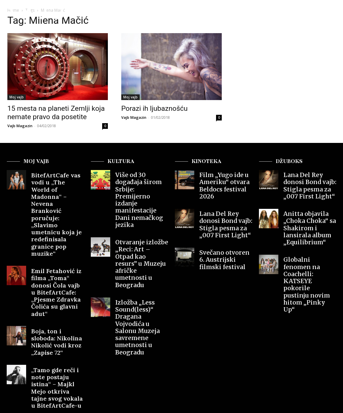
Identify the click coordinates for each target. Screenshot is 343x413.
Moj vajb (16, 97)
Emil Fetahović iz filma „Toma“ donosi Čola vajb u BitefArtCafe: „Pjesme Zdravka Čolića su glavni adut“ (56, 235)
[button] (324, 15)
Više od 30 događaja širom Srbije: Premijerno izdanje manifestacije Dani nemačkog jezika (138, 185)
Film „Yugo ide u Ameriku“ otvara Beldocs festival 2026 (224, 180)
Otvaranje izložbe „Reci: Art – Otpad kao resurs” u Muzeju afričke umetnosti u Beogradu (141, 224)
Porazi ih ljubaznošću (154, 108)
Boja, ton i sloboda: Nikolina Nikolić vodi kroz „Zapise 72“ (54, 268)
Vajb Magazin (19, 125)
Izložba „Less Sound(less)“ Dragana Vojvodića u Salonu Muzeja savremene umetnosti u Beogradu (141, 265)
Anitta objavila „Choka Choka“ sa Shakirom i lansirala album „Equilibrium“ (309, 215)
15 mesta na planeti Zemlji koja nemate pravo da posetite (56, 112)
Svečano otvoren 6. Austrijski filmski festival (222, 240)
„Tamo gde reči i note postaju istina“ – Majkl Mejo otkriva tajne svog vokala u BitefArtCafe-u (56, 301)
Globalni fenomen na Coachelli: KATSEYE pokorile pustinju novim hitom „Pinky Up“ (308, 251)
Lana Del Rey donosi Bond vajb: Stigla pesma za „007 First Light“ (223, 209)
